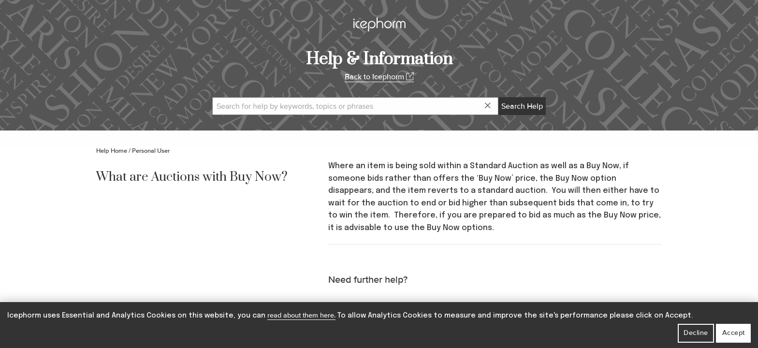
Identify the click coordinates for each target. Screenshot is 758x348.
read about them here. (301, 315)
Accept (733, 333)
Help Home (111, 151)
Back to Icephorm (379, 77)
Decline (696, 333)
